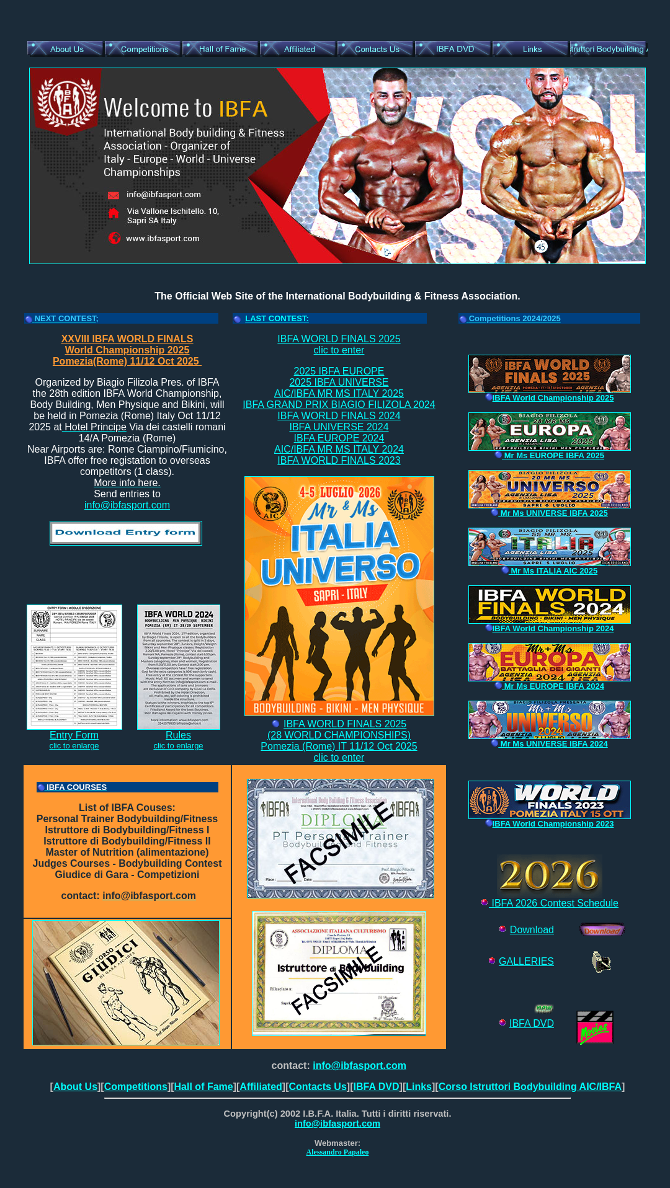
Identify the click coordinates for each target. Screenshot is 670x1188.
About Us (75, 1086)
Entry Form (74, 730)
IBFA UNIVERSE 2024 (338, 427)
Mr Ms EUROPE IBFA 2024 (549, 686)
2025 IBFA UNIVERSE (338, 382)
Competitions (136, 1086)
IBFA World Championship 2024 (549, 628)
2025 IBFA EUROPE (339, 371)
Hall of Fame (203, 1086)
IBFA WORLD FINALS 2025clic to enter (338, 344)
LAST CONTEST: (277, 318)
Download (532, 929)
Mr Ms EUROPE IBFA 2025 (549, 455)
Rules (178, 730)
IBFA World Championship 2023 (549, 823)
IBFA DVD (376, 1086)
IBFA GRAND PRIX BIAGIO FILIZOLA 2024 (339, 404)
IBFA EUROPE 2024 (339, 438)
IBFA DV (528, 1023)
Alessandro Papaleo (337, 1152)
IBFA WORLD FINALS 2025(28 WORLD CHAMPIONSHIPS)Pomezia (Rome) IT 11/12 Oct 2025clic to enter (339, 741)
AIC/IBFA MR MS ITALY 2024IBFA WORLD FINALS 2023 (339, 455)
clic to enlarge (74, 745)
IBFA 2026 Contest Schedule (549, 898)
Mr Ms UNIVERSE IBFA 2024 (549, 743)
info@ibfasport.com (127, 505)
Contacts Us (317, 1086)
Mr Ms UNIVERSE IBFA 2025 (549, 513)
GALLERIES (526, 961)
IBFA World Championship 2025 (549, 397)
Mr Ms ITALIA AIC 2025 (549, 570)
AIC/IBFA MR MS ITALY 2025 (339, 393)
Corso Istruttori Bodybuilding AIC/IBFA (530, 1086)
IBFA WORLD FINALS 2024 (338, 415)
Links (419, 1086)
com (371, 1123)
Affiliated (260, 1086)
